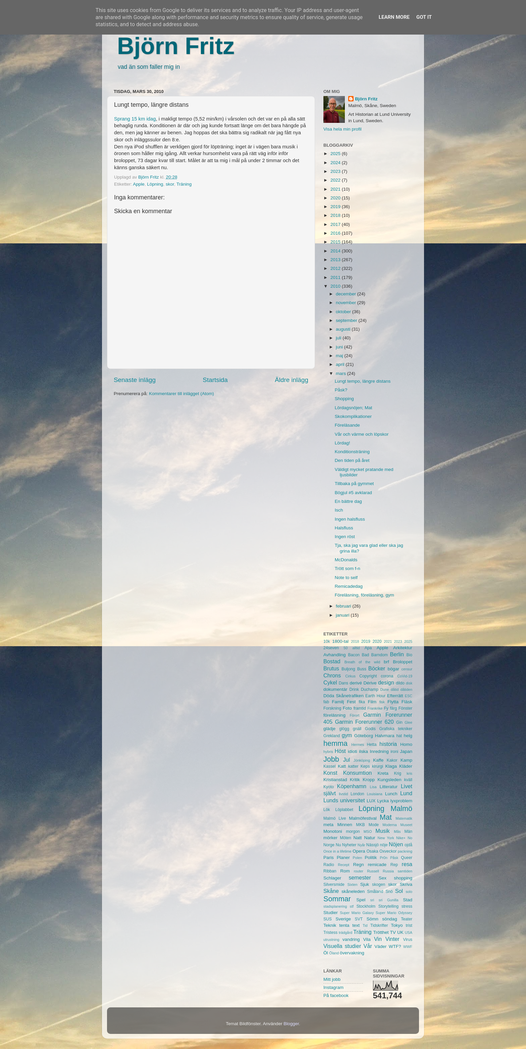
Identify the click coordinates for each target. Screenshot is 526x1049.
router (358, 871)
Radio (328, 864)
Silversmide (334, 884)
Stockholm (365, 906)
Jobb (331, 759)
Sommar (337, 899)
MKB (360, 824)
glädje (329, 728)
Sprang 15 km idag (135, 119)
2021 (336, 189)
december (346, 293)
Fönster (405, 708)
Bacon (353, 655)
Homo (406, 744)
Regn (358, 864)
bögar (394, 668)
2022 (336, 180)
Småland (375, 891)
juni (340, 346)
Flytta (393, 701)
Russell (373, 871)
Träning (184, 184)
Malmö (401, 808)
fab (326, 702)
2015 (336, 241)
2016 (336, 233)
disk (409, 683)
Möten (345, 838)
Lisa (373, 787)
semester (360, 877)
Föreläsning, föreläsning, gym (364, 595)
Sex (382, 877)
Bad (365, 655)
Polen (357, 858)
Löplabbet (344, 809)
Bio (409, 655)
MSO (368, 831)
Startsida (215, 379)
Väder (380, 946)
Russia (388, 871)
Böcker (376, 668)
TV (393, 932)
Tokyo (397, 925)
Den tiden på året (352, 460)
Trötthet (380, 932)
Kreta (383, 773)
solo (409, 892)
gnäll (357, 728)
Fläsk (407, 701)
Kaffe (378, 760)
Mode (374, 824)
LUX (371, 800)
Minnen (344, 824)
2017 (336, 224)
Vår (368, 946)
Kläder (405, 766)
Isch (339, 510)
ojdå (408, 845)
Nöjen (396, 844)
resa (407, 864)
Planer (343, 857)
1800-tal (340, 641)
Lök (326, 809)
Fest (351, 701)
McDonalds (346, 559)
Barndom (379, 655)
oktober (344, 311)
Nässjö (372, 845)
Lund (406, 793)
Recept (343, 865)
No (410, 838)
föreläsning (334, 715)
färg (393, 708)
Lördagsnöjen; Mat (353, 407)
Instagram (333, 987)
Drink (354, 689)
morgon (353, 831)
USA (408, 933)
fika (362, 702)
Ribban (329, 871)
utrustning (331, 940)
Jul (346, 760)
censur (407, 669)
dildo (400, 683)
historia (388, 744)
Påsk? (341, 389)
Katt (342, 766)
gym (347, 735)
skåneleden (353, 891)
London (357, 794)
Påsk (394, 858)
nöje (384, 845)
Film (372, 701)
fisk (382, 702)
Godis (370, 728)
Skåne (331, 891)
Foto (347, 708)
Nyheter (349, 845)
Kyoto (328, 786)
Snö (389, 891)
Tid (365, 925)
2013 (336, 259)
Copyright (368, 676)
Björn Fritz (175, 46)
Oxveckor (388, 851)
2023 (336, 171)
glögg (344, 728)
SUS (327, 919)
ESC (408, 696)
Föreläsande (347, 425)
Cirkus (350, 676)
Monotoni (332, 831)
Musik (382, 831)
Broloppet (402, 661)
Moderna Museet (397, 825)
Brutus (331, 668)
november (346, 302)
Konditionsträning (352, 451)
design (386, 682)
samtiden (405, 871)
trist (409, 925)
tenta (344, 925)
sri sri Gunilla (384, 900)
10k (326, 641)
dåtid (395, 689)
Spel (360, 899)
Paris (328, 857)
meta (328, 824)
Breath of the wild (362, 662)
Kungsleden (389, 779)
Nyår (361, 845)
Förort (354, 715)
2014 (336, 250)
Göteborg (363, 735)
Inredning (379, 751)
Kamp (406, 760)
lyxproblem (401, 800)
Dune (384, 689)
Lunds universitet (344, 800)
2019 (336, 206)
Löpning (155, 184)
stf (352, 906)
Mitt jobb (331, 979)
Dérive (370, 682)
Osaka (372, 851)
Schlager (332, 877)
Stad (407, 899)
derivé (356, 682)
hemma (335, 743)
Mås (397, 831)
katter (353, 766)
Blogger (291, 1023)
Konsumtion (357, 773)
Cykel (330, 682)
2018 (336, 215)
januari (343, 615)
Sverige (343, 918)
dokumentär (335, 689)
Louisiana (374, 794)
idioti (352, 751)
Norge (328, 845)
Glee (408, 722)
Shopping (344, 398)
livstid (343, 794)
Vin (378, 939)
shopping (403, 877)
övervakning (352, 952)
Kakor (392, 760)
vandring (351, 939)
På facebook (336, 995)
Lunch (391, 793)
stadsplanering (335, 906)
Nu (338, 845)
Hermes (357, 745)
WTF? (395, 946)
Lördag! (342, 442)
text (356, 925)
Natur (369, 837)
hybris (328, 752)
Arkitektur (402, 647)
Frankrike (374, 708)
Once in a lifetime (337, 851)
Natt (358, 837)
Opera (359, 851)
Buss (361, 669)
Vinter (392, 939)
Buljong (348, 669)
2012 (336, 268)
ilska (363, 751)
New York (386, 838)
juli (339, 337)
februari (344, 606)
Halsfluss (344, 527)
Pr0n (383, 858)
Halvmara (384, 735)
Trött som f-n (347, 568)
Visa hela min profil (342, 129)
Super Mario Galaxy (357, 913)
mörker (330, 837)
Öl (325, 952)
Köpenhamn (351, 786)
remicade (377, 864)
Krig (397, 773)
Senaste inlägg (135, 379)
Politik (371, 857)
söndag (389, 918)
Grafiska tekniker (395, 728)
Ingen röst (345, 536)
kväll (408, 779)
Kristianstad (335, 779)
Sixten (352, 885)
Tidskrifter (379, 925)
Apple (139, 184)
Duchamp (369, 689)
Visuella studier (342, 946)
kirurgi (377, 766)
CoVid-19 (404, 676)
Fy (386, 708)
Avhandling (334, 654)
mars (341, 373)
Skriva (406, 884)
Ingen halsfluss (350, 519)
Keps (365, 766)
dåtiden (406, 689)
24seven (331, 648)
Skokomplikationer (353, 416)
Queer (406, 857)
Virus (407, 939)
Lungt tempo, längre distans (363, 381)
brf (386, 661)
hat (399, 735)
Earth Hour (375, 696)
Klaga (391, 766)
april (341, 364)
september (347, 320)
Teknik (329, 925)
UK (400, 932)
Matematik (404, 818)
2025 (336, 153)
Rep (394, 864)
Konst (330, 773)
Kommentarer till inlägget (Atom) (181, 393)
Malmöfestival (363, 818)
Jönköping (362, 760)
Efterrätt (395, 695)
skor (170, 184)
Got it (424, 17)
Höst (340, 751)
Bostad (331, 661)
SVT (359, 919)
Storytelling (388, 906)
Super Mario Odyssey (394, 913)
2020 (336, 197)
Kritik (355, 779)
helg (408, 735)
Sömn (372, 918)
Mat (386, 817)
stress (407, 906)
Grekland (331, 735)
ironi (394, 751)
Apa (368, 648)
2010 (336, 286)
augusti (344, 329)
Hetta (371, 744)
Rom (345, 870)
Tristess (330, 932)
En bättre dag (348, 501)
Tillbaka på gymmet (354, 483)
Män (408, 831)
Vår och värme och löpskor (362, 434)
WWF (407, 947)
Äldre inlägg (291, 379)
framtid (360, 708)
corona (387, 676)
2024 (336, 162)
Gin (399, 722)
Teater (406, 919)
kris (409, 773)
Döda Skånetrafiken (343, 695)
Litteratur (389, 786)
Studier (330, 912)
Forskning (332, 708)
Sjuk (364, 884)
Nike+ (401, 838)
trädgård (345, 933)
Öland (334, 953)
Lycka (383, 800)
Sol (399, 891)
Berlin (397, 654)
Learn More (394, 17)
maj (340, 355)
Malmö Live (334, 818)
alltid (356, 648)
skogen (378, 884)
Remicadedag (349, 586)
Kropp (369, 779)
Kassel (329, 766)
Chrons (332, 675)
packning (405, 851)
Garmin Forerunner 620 (364, 722)
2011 (336, 277)
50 (346, 648)
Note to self (346, 577)
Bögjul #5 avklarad (353, 492)
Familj (338, 701)
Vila (367, 939)
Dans (343, 683)
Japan (406, 751)
